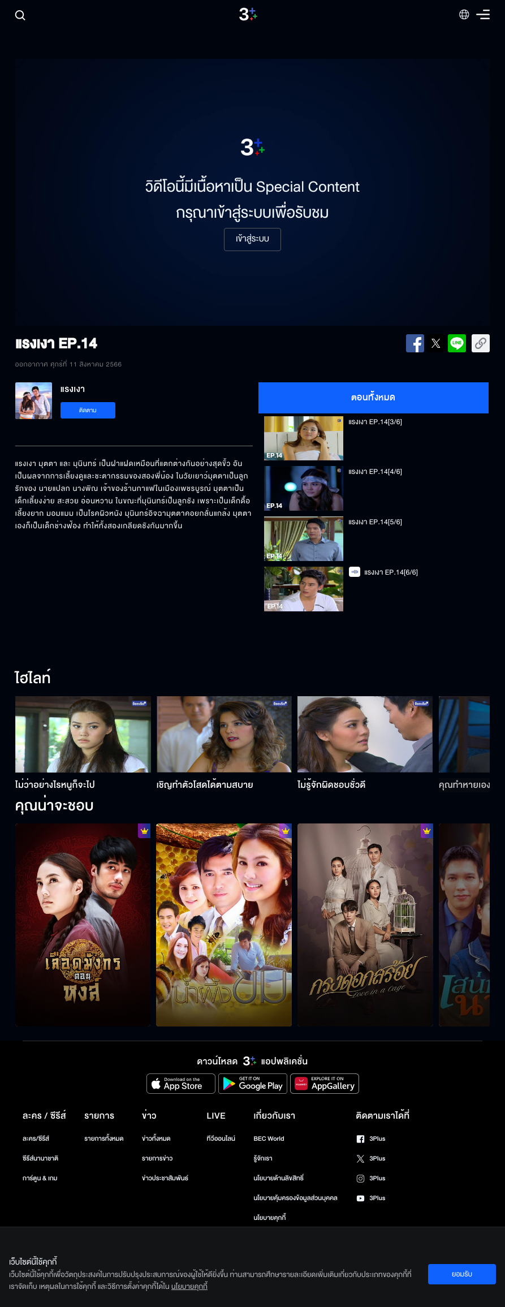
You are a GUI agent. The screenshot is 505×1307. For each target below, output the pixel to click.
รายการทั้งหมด (103, 1138)
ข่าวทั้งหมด (156, 1138)
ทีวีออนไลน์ (221, 1138)
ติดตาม (88, 410)
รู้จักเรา (262, 1158)
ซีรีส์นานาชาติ (40, 1158)
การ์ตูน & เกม (40, 1178)
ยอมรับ (462, 1274)
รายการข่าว (157, 1158)
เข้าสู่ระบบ (252, 239)
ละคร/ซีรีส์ (36, 1138)
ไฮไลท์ (33, 679)
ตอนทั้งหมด (373, 397)
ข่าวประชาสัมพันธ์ (165, 1178)
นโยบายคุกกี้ (269, 1218)
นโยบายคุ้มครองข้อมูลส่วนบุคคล (295, 1198)
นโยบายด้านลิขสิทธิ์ (278, 1178)
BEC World (268, 1138)
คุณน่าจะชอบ (54, 806)
